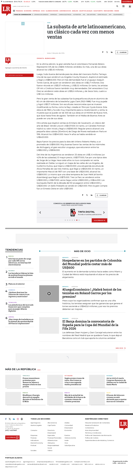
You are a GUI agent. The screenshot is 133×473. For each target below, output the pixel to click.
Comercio (11, 290)
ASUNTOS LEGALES (85, 11)
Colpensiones (117, 14)
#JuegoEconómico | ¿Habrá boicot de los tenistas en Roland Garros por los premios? (91, 293)
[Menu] (14, 10)
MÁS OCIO (119, 348)
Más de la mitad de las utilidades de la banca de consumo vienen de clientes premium (75, 398)
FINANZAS (19, 11)
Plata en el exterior (16, 284)
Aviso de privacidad (91, 430)
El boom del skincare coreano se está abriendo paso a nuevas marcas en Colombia (116, 398)
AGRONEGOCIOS (65, 11)
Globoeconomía (70, 438)
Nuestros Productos (92, 425)
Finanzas (33, 438)
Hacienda (11, 270)
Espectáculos (102, 14)
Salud (108, 393)
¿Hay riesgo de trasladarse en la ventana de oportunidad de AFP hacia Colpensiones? (20, 321)
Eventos (67, 435)
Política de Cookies (91, 438)
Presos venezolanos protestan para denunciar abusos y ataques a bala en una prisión (32, 382)
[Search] (117, 6)
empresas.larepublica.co (45, 462)
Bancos (67, 393)
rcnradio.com (65, 464)
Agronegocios (35, 423)
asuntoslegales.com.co (13, 462)
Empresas (53, 14)
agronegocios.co (29, 462)
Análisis (67, 423)
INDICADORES (108, 11)
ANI (84, 14)
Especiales (51, 435)
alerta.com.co (100, 464)
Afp (110, 14)
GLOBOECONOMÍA (52, 11)
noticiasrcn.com (77, 464)
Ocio (66, 443)
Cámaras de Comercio (41, 14)
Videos (50, 450)
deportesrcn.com (11, 467)
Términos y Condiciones (93, 433)
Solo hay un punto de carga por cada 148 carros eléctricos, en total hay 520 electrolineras (19, 262)
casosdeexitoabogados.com (15, 464)
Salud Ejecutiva (70, 445)
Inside (67, 440)
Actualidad (69, 375)
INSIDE (116, 11)
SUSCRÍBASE (127, 2)
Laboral (11, 317)
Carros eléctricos (65, 14)
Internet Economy (37, 443)
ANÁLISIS (75, 11)
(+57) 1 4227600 (11, 430)
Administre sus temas (14, 75)
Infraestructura (52, 440)
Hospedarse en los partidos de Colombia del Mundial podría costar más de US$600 (92, 264)
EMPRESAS (36, 11)
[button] (39, 213)
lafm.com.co (89, 464)
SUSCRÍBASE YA (99, 220)
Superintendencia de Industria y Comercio (99, 440)
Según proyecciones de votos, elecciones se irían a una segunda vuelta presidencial (74, 381)
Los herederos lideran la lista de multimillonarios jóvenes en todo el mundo (20, 275)
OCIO (43, 11)
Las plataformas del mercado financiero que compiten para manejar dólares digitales (20, 308)
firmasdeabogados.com (64, 462)
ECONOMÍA (28, 11)
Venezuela (26, 375)
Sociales (109, 375)
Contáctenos (89, 428)
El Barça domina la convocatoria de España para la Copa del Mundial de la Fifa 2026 (90, 325)
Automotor (77, 14)
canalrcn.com (53, 464)
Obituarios (51, 443)
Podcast (33, 445)
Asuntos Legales (36, 425)
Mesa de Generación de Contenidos (97, 423)
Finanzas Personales (54, 438)
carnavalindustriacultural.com (37, 464)
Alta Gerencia (52, 423)
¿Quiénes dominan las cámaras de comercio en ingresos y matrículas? (18, 294)
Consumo (34, 430)
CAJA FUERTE (98, 11)
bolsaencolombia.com (82, 462)
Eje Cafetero (91, 14)
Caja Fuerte (52, 425)
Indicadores (35, 440)
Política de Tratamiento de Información (98, 435)
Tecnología (12, 302)
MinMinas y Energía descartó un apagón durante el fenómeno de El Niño (33, 398)
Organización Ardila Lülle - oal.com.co (120, 462)
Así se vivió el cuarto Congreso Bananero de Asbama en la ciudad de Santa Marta (116, 381)
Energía (11, 256)
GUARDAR (122, 52)
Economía (68, 430)
